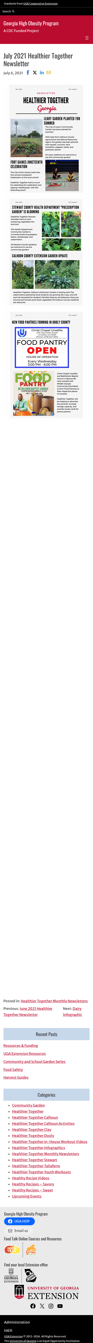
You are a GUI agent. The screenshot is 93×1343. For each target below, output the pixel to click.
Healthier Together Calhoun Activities (43, 1123)
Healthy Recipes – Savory (33, 1184)
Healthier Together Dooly (33, 1135)
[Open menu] (87, 37)
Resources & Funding (20, 1045)
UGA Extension (13, 1336)
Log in (8, 1330)
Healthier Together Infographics (38, 1148)
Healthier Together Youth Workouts (41, 1172)
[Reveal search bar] (8, 11)
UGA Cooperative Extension (40, 3)
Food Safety (13, 1069)
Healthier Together (27, 1111)
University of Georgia (23, 1341)
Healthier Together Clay (31, 1129)
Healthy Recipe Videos (30, 1178)
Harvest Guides (16, 1077)
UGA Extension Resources (24, 1053)
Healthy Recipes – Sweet (32, 1190)
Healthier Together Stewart (34, 1160)
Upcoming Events (27, 1196)
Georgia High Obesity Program (31, 23)
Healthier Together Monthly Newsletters (54, 1001)
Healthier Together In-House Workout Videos (49, 1142)
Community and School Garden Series (34, 1061)
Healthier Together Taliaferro (36, 1166)
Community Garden (28, 1105)
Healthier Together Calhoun (35, 1117)
